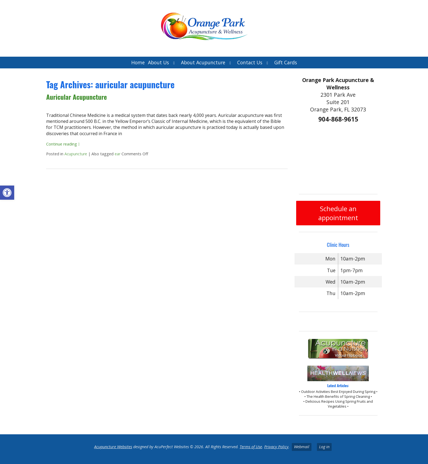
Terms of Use (251, 446)
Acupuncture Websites (113, 446)
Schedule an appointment (338, 213)
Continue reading (62, 144)
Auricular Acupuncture (76, 97)
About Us (158, 62)
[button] (7, 193)
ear (117, 153)
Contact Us (249, 62)
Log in (324, 446)
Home (138, 62)
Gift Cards (285, 62)
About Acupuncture (203, 62)
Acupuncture (75, 153)
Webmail (301, 446)
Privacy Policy (276, 446)
